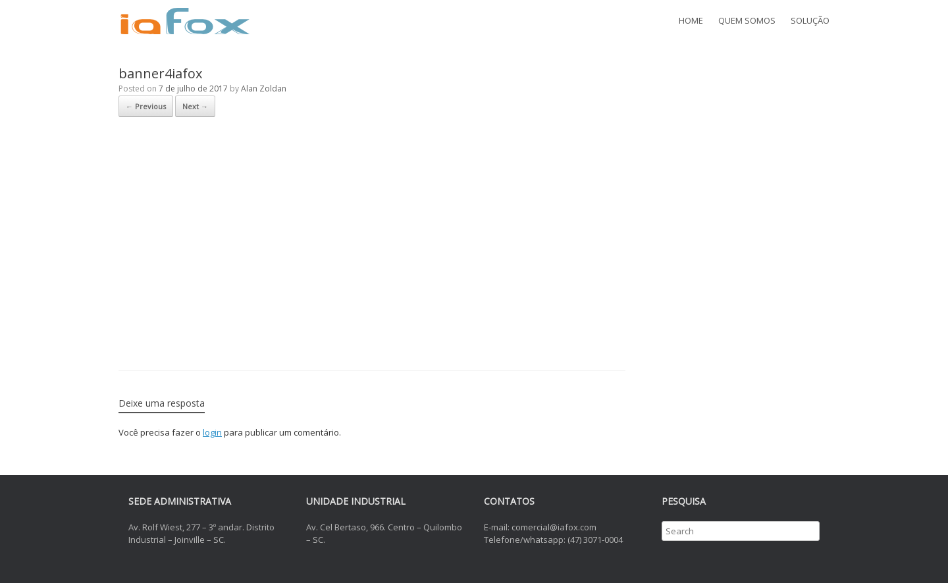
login (212, 432)
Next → (195, 106)
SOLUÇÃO (810, 20)
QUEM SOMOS (747, 20)
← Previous (146, 106)
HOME (691, 20)
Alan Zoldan (263, 88)
